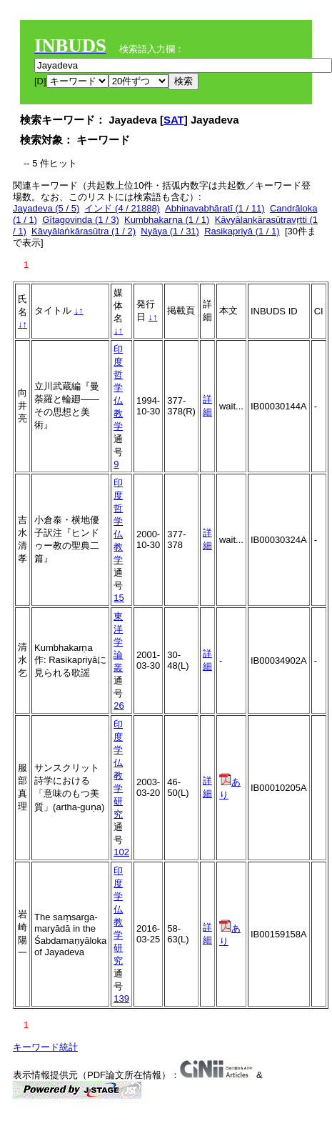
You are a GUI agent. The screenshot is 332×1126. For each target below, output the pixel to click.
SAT (174, 120)
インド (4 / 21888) (122, 208)
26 (119, 705)
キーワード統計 (45, 1047)
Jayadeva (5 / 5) (46, 208)
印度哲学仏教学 (118, 388)
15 (119, 597)
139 (121, 998)
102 (121, 852)
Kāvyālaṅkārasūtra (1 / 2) (83, 231)
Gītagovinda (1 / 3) (80, 219)
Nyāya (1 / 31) (170, 231)
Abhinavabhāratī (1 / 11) (214, 208)
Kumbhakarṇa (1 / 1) (166, 219)
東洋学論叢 (118, 642)
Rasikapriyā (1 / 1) (241, 231)
